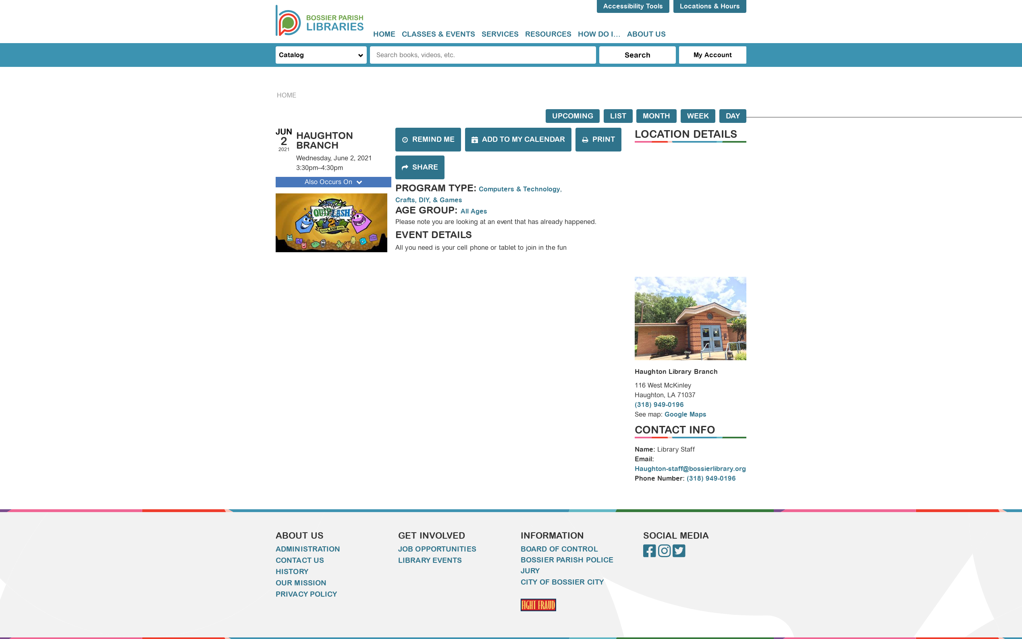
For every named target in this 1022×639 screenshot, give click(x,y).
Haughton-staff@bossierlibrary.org (690, 469)
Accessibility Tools (633, 6)
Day (733, 116)
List (618, 116)
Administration (308, 549)
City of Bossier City (562, 582)
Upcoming (572, 116)
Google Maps (685, 414)
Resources (548, 34)
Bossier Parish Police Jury (567, 565)
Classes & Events (438, 34)
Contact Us (300, 560)
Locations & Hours (710, 6)
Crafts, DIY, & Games (428, 200)
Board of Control (559, 549)
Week (698, 116)
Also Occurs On (334, 182)
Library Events (430, 560)
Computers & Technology (519, 189)
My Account (713, 55)
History (292, 571)
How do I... (599, 34)
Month (656, 116)
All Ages (474, 211)
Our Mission (301, 583)
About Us (646, 34)
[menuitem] (384, 34)
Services (500, 34)
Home (384, 34)
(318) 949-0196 (659, 405)
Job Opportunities (437, 549)
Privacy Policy (306, 594)
